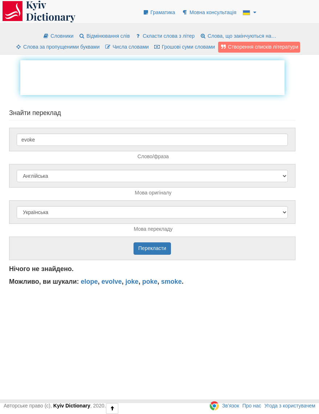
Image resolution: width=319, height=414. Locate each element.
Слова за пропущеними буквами (57, 47)
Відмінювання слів (104, 36)
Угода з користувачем (290, 406)
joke (132, 281)
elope (89, 281)
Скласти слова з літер (165, 36)
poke (150, 281)
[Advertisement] (152, 76)
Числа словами (127, 47)
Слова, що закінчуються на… (238, 36)
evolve (112, 281)
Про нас (251, 406)
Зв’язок (230, 406)
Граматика (159, 12)
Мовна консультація (208, 12)
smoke (171, 281)
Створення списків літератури (259, 47)
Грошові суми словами (184, 47)
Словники (57, 36)
